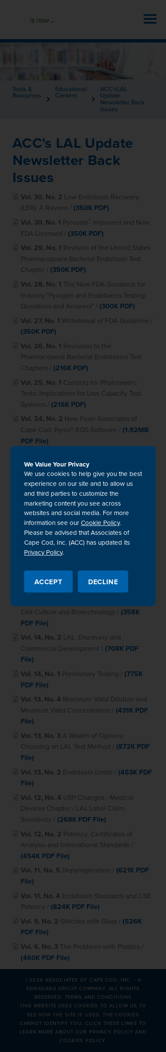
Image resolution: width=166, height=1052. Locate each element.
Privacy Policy (43, 552)
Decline (103, 582)
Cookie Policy (100, 523)
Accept (48, 582)
